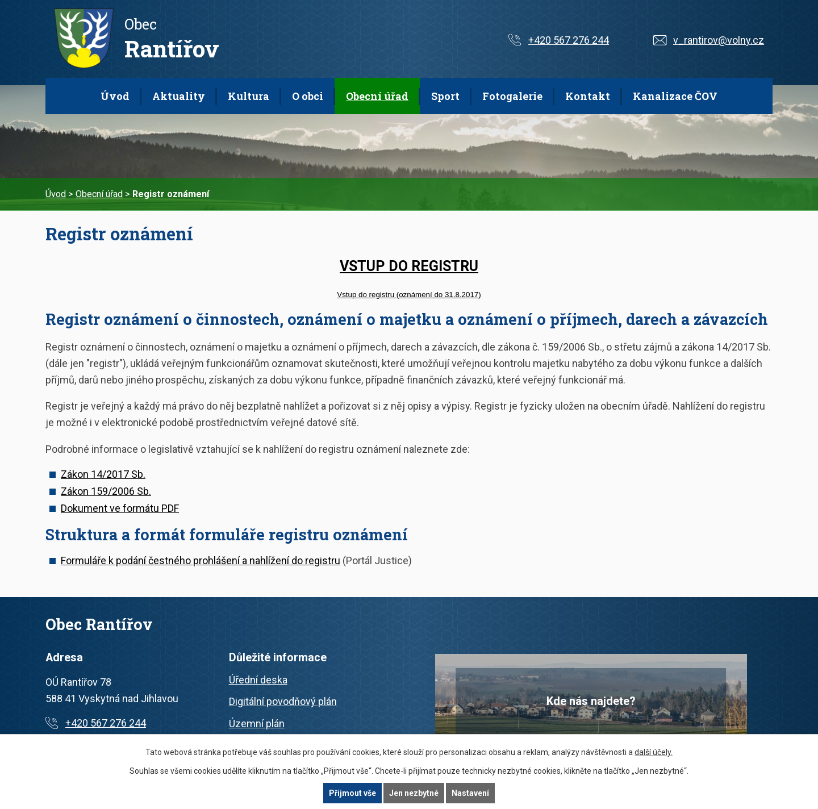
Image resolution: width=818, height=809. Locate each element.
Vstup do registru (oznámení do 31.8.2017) (409, 294)
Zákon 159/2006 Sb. (106, 491)
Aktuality (178, 96)
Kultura (248, 96)
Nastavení (470, 793)
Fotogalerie (512, 96)
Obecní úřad (377, 96)
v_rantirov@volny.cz (718, 40)
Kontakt (587, 96)
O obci (307, 96)
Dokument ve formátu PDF (120, 508)
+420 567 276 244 (568, 40)
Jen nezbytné (414, 793)
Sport (445, 96)
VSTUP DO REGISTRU (409, 266)
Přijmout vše (352, 793)
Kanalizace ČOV (675, 96)
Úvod (115, 96)
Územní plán (257, 723)
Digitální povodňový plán (283, 701)
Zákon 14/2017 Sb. (103, 474)
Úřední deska (258, 680)
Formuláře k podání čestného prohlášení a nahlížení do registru (200, 560)
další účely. (654, 752)
